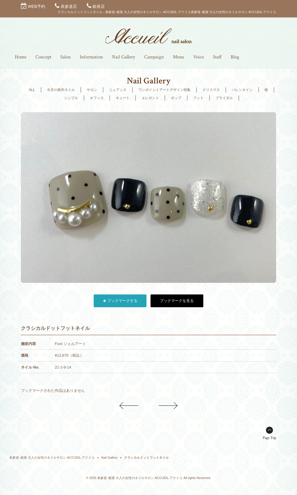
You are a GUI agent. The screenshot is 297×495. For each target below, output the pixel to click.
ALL (32, 90)
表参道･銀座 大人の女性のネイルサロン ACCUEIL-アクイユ (52, 457)
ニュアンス (117, 90)
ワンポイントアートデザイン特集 (164, 90)
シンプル (71, 98)
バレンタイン (242, 90)
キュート (123, 98)
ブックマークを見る (177, 301)
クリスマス (211, 90)
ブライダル (224, 98)
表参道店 (69, 6)
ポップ (176, 98)
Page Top (269, 437)
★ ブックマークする (120, 301)
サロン (92, 90)
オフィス (97, 98)
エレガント (150, 98)
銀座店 (99, 6)
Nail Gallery (109, 457)
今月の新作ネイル (61, 90)
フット (198, 98)
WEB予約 (36, 6)
